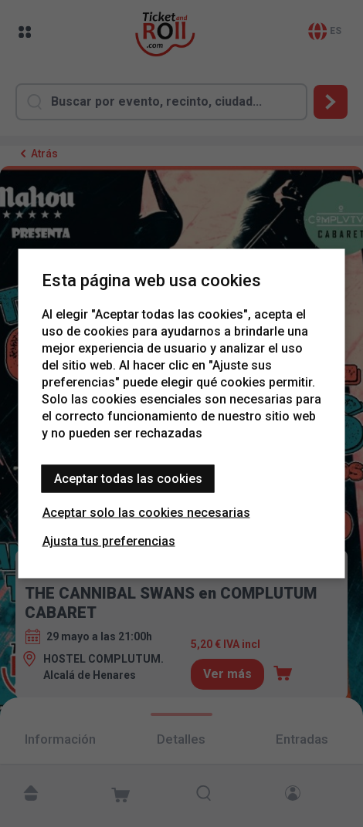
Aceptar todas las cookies (128, 478)
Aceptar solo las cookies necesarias (146, 512)
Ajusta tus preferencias (108, 541)
